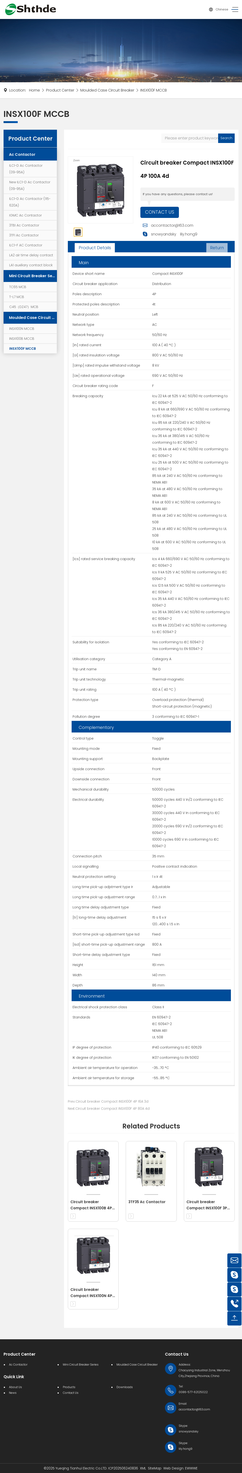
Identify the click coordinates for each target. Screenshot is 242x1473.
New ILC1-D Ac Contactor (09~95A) (29, 185)
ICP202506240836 (123, 1468)
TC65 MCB (17, 287)
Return (217, 248)
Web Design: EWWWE (180, 1468)
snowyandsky (163, 234)
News (13, 1393)
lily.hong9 (188, 234)
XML (143, 1468)
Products (69, 1387)
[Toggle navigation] (233, 9)
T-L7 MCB (16, 297)
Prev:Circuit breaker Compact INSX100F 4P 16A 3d (108, 1101)
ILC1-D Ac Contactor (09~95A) (26, 169)
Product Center (60, 90)
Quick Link (14, 1377)
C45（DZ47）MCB (23, 306)
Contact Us (159, 212)
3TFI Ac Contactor (24, 235)
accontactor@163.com (172, 225)
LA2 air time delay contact (31, 255)
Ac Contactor (22, 154)
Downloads (125, 1387)
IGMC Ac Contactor (25, 215)
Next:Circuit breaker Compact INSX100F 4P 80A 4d (109, 1108)
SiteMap (154, 1468)
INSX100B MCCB (21, 338)
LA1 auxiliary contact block (31, 265)
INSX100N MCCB (21, 328)
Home (34, 90)
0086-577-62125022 (193, 1392)
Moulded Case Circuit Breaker (107, 90)
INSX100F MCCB (153, 90)
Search (226, 138)
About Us (15, 1387)
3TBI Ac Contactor (24, 225)
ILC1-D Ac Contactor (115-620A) (30, 202)
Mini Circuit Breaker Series (33, 276)
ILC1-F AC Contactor (25, 245)
